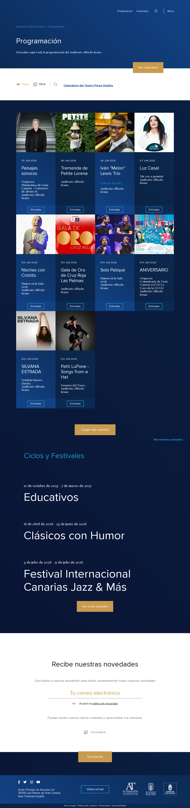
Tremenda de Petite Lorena (74, 170)
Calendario (142, 11)
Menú (170, 11)
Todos (22, 84)
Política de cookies (87, 805)
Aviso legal (69, 805)
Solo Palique (112, 270)
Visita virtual (95, 789)
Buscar (156, 11)
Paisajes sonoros (29, 170)
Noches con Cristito (33, 272)
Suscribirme (95, 757)
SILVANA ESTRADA (31, 369)
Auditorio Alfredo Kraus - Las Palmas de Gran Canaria (29, 7)
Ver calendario (148, 67)
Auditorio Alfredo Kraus (30, 26)
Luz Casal (149, 168)
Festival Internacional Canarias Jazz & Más (77, 580)
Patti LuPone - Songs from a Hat (75, 372)
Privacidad (104, 805)
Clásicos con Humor (74, 536)
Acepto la (95, 703)
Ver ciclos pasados (95, 606)
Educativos (51, 497)
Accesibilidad (119, 805)
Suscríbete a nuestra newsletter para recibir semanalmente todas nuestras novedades (95, 681)
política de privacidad (105, 703)
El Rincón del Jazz (111, 183)
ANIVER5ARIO (154, 270)
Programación (125, 11)
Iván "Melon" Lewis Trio (112, 170)
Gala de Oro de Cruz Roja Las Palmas (73, 275)
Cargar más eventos (95, 430)
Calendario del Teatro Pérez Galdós (88, 85)
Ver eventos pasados (168, 439)
